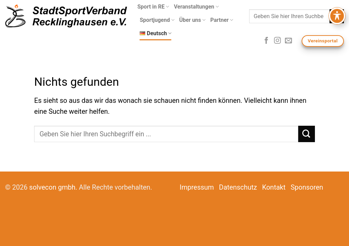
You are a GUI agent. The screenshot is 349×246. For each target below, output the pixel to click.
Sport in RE (153, 6)
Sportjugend (157, 20)
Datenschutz (238, 187)
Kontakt (274, 187)
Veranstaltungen (196, 6)
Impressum (197, 187)
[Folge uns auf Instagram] (277, 41)
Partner (221, 20)
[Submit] (337, 16)
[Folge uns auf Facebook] (266, 41)
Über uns (192, 20)
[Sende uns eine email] (288, 41)
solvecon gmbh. (53, 187)
